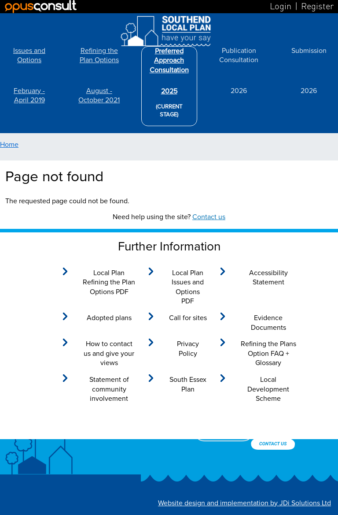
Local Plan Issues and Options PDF (188, 287)
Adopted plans (109, 317)
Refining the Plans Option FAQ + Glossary (268, 353)
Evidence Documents (268, 322)
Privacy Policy (188, 349)
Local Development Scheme (268, 389)
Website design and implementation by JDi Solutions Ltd (244, 503)
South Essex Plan (187, 384)
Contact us (208, 217)
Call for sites (188, 317)
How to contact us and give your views (109, 353)
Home (9, 144)
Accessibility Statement (268, 278)
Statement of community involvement (109, 389)
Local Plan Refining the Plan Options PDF (109, 282)
